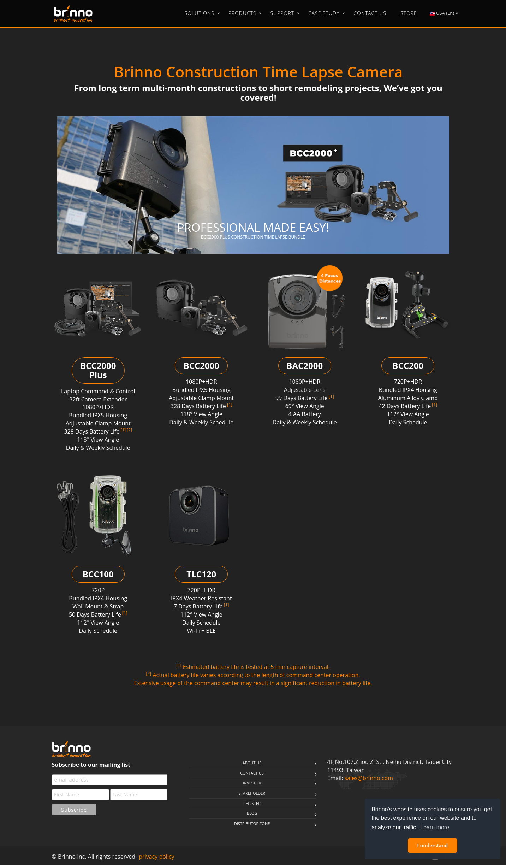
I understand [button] (432, 845)
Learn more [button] (434, 827)
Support (282, 13)
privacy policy (156, 856)
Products (242, 13)
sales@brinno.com (369, 778)
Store (408, 13)
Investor (252, 782)
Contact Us (369, 13)
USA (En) (443, 13)
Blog (252, 813)
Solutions (199, 13)
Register (252, 803)
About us (252, 762)
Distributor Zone (252, 823)
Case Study (323, 13)
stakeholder (252, 793)
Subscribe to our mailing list (91, 765)
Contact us (252, 773)
